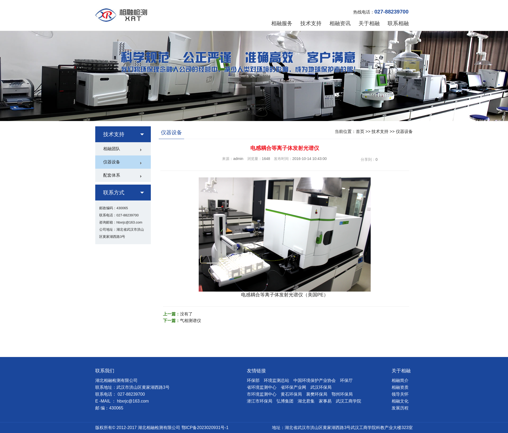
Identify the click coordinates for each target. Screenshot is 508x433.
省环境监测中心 (261, 387)
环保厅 (346, 380)
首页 (360, 131)
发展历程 (400, 408)
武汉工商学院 (348, 401)
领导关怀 (400, 394)
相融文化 (400, 401)
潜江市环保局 (259, 401)
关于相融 (369, 23)
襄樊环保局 (316, 394)
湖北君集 (306, 401)
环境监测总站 (276, 380)
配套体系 (111, 175)
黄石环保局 (291, 394)
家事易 (325, 401)
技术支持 (310, 23)
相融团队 (111, 148)
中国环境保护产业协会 (314, 380)
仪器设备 (111, 162)
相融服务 (281, 23)
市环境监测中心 (261, 394)
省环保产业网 (293, 387)
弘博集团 (284, 401)
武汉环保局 (321, 387)
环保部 (253, 380)
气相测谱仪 (190, 320)
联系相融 (398, 23)
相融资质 (400, 387)
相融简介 (400, 380)
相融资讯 (340, 23)
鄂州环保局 (342, 394)
